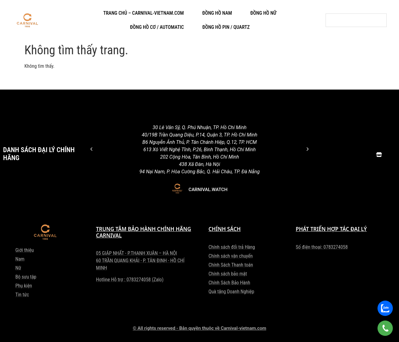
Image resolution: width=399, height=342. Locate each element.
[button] (91, 149)
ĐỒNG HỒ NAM (217, 13)
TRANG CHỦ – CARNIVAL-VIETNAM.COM (143, 13)
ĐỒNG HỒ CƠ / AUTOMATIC (157, 27)
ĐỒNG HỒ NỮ (263, 13)
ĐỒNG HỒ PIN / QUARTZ (226, 27)
